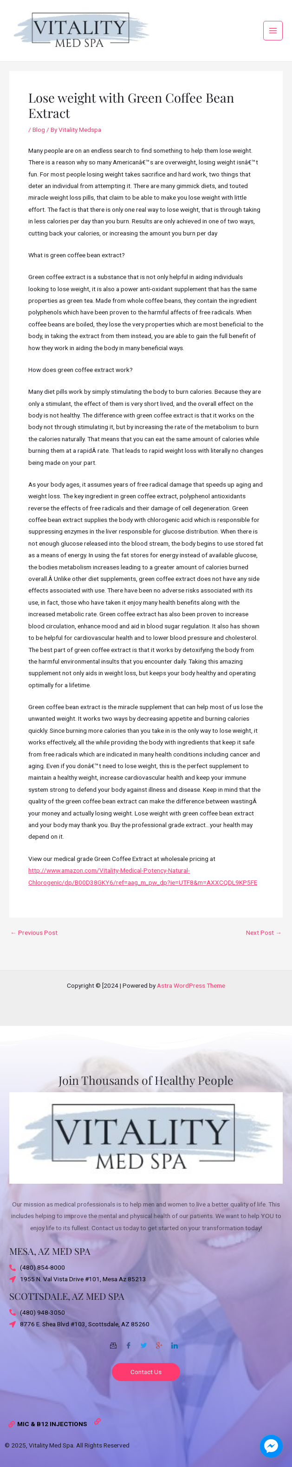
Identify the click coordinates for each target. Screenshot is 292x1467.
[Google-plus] (159, 1342)
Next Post (264, 938)
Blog (38, 135)
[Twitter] (144, 1342)
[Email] (113, 1342)
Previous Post (34, 938)
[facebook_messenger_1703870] (271, 1446)
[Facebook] (129, 1342)
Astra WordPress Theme (191, 985)
